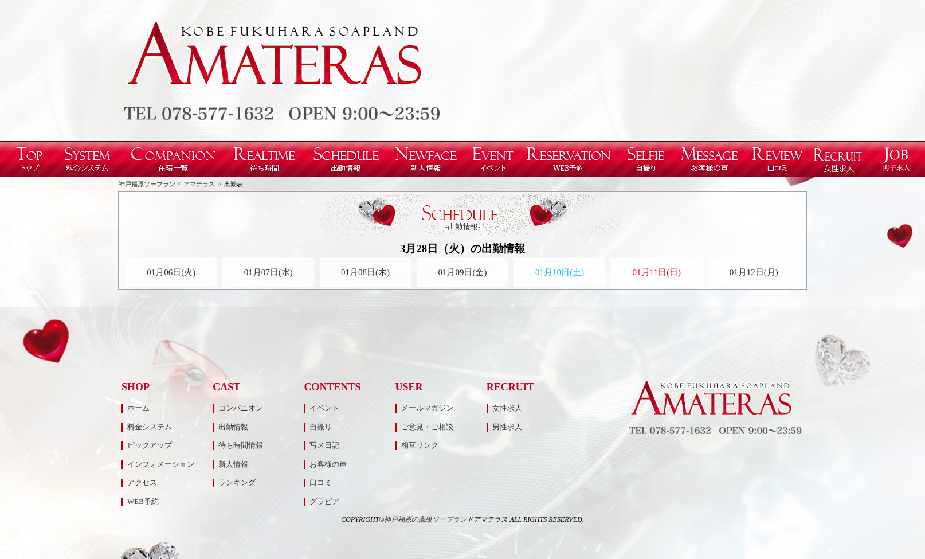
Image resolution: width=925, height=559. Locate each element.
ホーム (138, 408)
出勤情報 (233, 427)
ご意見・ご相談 (427, 427)
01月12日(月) (754, 272)
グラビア (324, 501)
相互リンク (419, 445)
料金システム (149, 427)
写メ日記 (324, 445)
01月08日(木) (365, 272)
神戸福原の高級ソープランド (428, 519)
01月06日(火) (171, 272)
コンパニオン (240, 408)
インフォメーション (160, 464)
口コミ (320, 482)
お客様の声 (328, 464)
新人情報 (233, 464)
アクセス (142, 482)
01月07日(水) (268, 272)
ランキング (237, 482)
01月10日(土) (559, 272)
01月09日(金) (462, 272)
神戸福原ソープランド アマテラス (167, 184)
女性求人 (507, 408)
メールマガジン (427, 408)
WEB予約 (143, 501)
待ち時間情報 (240, 445)
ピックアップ (149, 445)
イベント (324, 408)
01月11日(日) (657, 272)
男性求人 (507, 427)
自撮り (320, 427)
